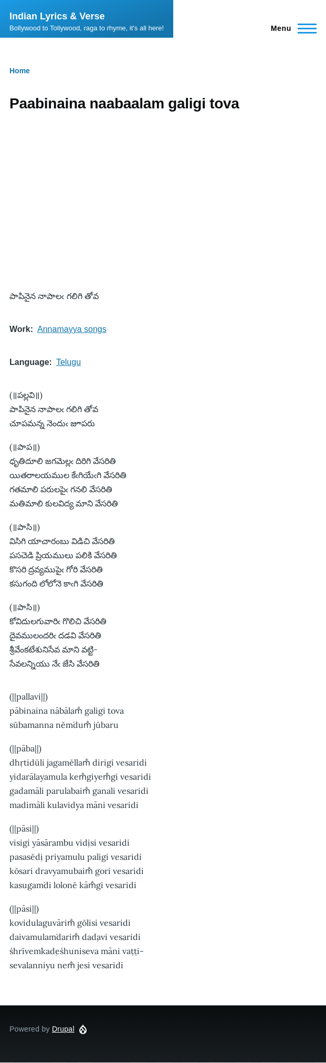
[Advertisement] (163, 201)
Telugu (68, 362)
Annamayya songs (72, 329)
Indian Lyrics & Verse (56, 16)
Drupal (63, 1029)
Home (19, 71)
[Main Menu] (290, 28)
